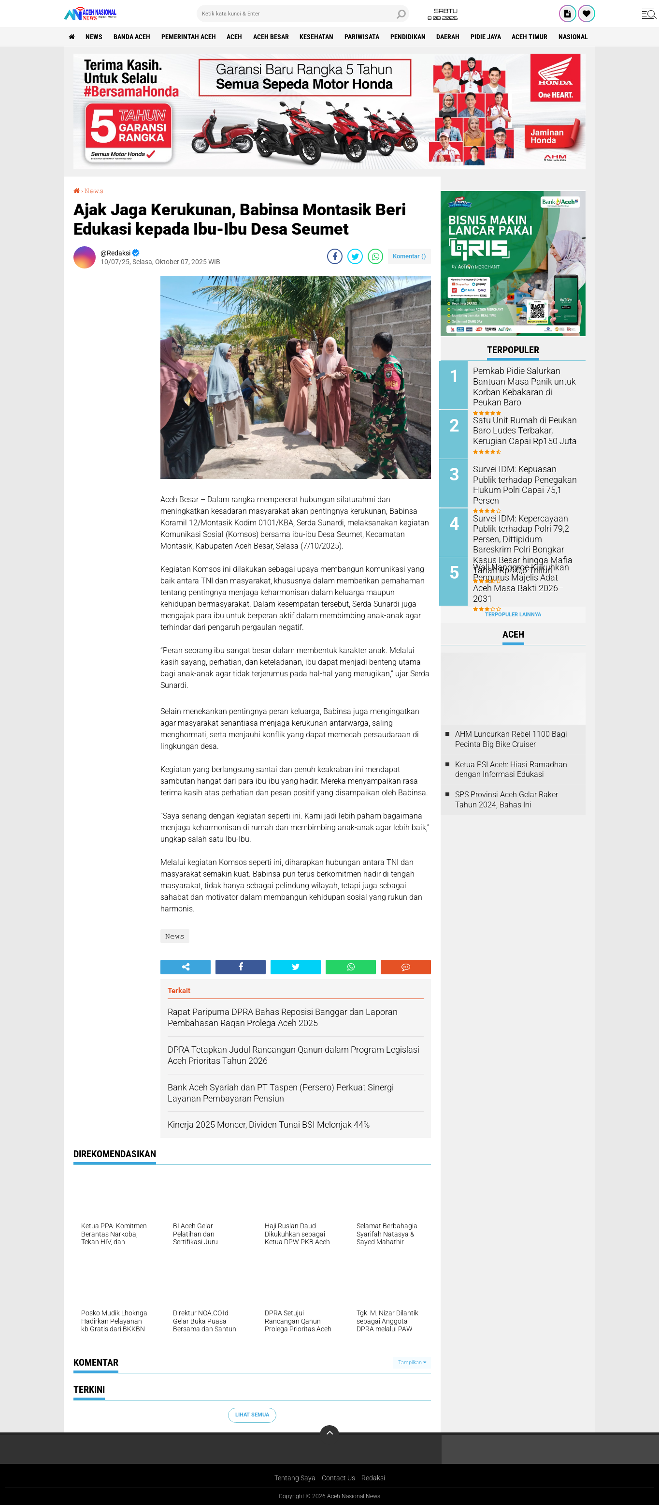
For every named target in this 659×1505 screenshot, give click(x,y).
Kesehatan (318, 37)
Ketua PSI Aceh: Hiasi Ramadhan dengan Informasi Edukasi (511, 768)
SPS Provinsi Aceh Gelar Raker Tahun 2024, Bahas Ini (506, 798)
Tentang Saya (294, 1478)
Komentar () (409, 256)
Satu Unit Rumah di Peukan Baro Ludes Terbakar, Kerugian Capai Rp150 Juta (526, 429)
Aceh (235, 37)
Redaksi (373, 1478)
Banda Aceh (132, 37)
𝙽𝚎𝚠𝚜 (94, 190)
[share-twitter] (355, 256)
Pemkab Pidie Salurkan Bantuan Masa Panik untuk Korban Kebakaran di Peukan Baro (523, 385)
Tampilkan (412, 1362)
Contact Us (338, 1478)
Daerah (449, 37)
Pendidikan (409, 37)
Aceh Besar (272, 37)
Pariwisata (363, 37)
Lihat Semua (252, 1415)
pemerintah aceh (189, 37)
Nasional (575, 37)
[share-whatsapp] (375, 256)
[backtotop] (329, 1435)
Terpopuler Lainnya (513, 613)
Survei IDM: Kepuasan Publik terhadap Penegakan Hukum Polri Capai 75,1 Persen (523, 478)
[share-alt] (185, 967)
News (94, 37)
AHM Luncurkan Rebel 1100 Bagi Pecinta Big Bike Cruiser (511, 738)
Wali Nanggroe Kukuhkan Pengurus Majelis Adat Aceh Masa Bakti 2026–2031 (522, 576)
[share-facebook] (335, 256)
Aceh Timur (532, 37)
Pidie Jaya (488, 37)
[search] (303, 13)
